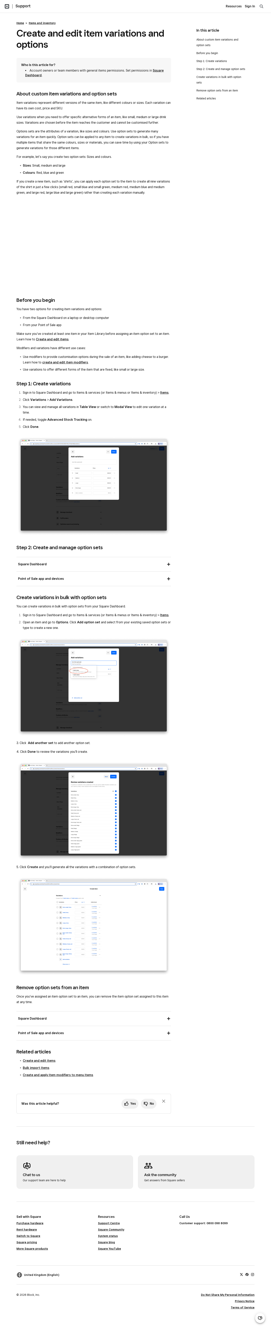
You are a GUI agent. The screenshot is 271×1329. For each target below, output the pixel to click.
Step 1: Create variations (211, 61)
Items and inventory (42, 23)
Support (23, 6)
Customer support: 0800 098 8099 (203, 1223)
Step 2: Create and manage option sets (220, 69)
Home (20, 23)
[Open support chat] (260, 1318)
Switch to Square (28, 1236)
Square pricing (26, 1242)
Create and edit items (52, 339)
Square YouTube (109, 1248)
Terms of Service (243, 1307)
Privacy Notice (245, 1301)
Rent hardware (26, 1229)
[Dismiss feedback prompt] (163, 1101)
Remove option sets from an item (217, 90)
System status (108, 1236)
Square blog (106, 1242)
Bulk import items (36, 1068)
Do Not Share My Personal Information (228, 1294)
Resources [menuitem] (234, 6)
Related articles (206, 98)
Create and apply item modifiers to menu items (58, 1075)
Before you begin (207, 53)
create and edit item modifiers (65, 362)
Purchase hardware (29, 1223)
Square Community (111, 1229)
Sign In (250, 6)
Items (164, 392)
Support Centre (109, 1223)
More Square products (32, 1248)
